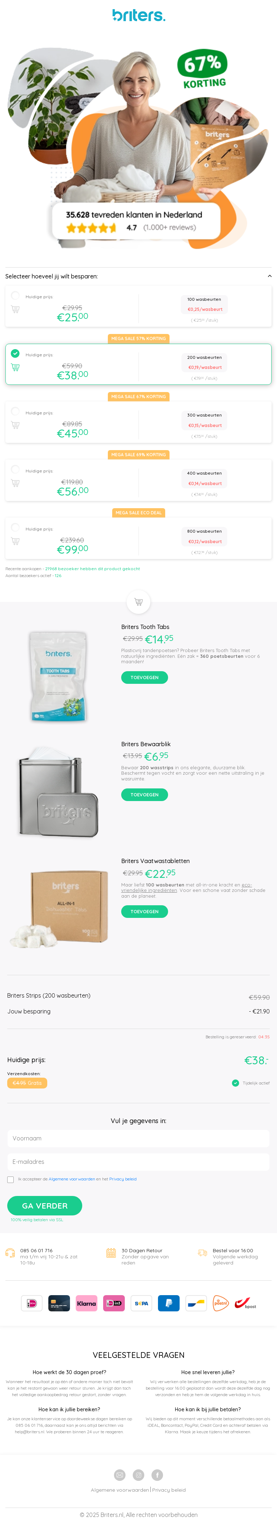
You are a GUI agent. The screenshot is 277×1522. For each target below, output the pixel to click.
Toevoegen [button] (145, 677)
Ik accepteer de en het (77, 1179)
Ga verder (44, 1206)
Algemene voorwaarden (72, 1179)
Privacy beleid (123, 1179)
